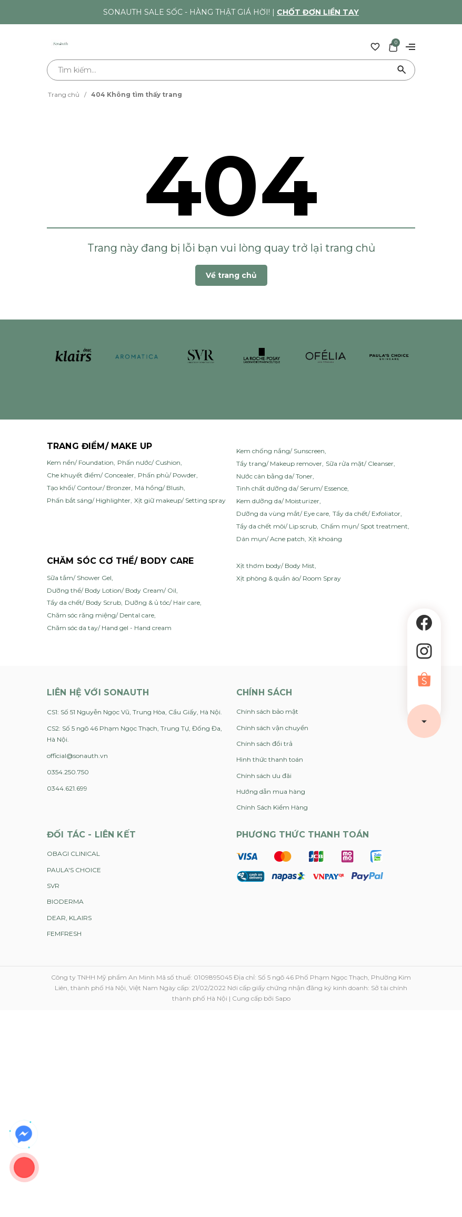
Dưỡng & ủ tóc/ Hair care (162, 602)
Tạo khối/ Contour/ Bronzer (89, 488)
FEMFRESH (64, 933)
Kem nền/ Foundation (80, 462)
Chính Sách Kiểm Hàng (272, 807)
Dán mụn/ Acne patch (270, 539)
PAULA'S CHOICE (74, 870)
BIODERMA (65, 901)
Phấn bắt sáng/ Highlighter (88, 500)
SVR (53, 886)
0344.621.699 (67, 788)
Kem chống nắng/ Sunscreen (280, 451)
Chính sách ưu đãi (264, 776)
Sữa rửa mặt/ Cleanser (360, 463)
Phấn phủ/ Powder (167, 475)
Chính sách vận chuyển (272, 728)
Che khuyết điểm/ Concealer (90, 475)
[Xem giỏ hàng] (393, 46)
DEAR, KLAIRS (69, 918)
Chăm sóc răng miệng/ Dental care (100, 615)
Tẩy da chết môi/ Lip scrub (276, 526)
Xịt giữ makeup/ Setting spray (180, 500)
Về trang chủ (231, 275)
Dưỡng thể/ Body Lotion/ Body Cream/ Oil (111, 590)
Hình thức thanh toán (269, 759)
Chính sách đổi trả (264, 743)
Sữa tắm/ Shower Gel (79, 578)
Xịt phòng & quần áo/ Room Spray (288, 578)
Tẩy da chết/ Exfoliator (366, 513)
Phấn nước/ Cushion (148, 462)
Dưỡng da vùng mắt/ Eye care (282, 513)
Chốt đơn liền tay (318, 12)
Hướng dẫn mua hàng (270, 791)
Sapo (282, 998)
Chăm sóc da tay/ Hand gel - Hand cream (109, 628)
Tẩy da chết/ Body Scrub (84, 602)
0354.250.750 (68, 772)
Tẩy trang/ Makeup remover (279, 463)
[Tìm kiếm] (402, 70)
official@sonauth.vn (77, 756)
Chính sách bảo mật (267, 711)
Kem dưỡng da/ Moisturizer (277, 501)
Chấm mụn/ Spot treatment (364, 526)
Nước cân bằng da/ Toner (274, 476)
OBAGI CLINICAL (73, 853)
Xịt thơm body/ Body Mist (275, 566)
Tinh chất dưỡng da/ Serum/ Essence (291, 488)
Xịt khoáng (325, 539)
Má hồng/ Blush (159, 488)
